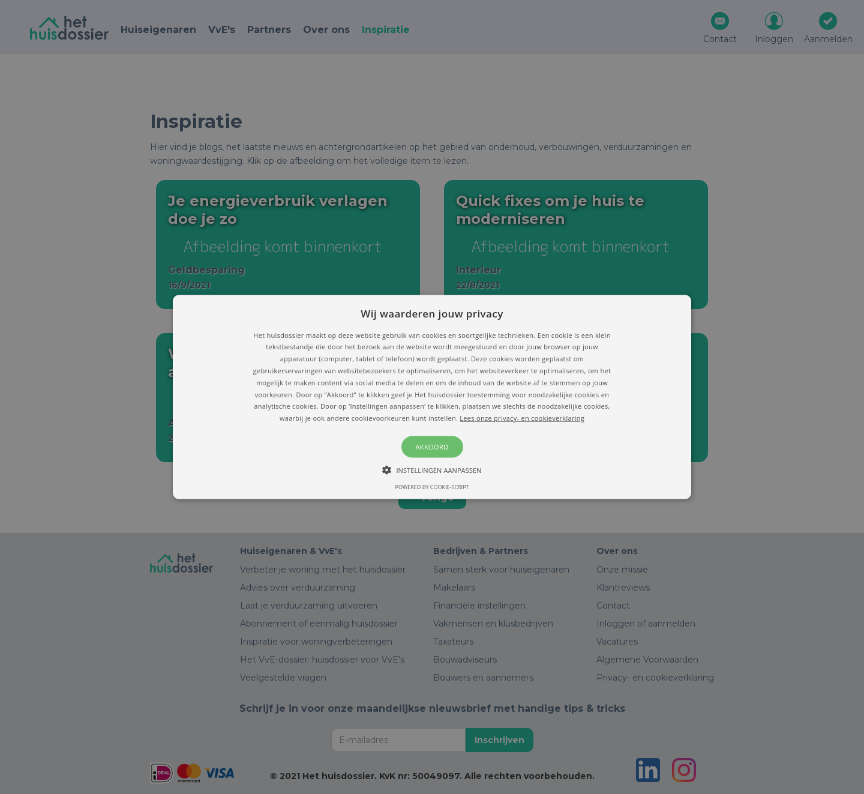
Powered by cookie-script (432, 487)
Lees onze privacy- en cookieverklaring (522, 418)
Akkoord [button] (431, 446)
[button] (432, 397)
